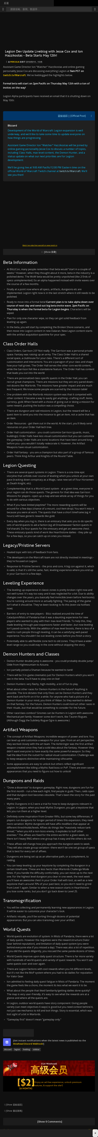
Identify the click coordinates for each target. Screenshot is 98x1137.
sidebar (36, 1049)
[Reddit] (22, 1033)
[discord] (7, 1042)
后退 (6, 3)
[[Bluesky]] (7, 1033)
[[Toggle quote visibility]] (91, 115)
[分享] (95, 9)
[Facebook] (14, 1033)
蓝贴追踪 (63, 116)
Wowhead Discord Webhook (28, 1043)
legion (17, 1049)
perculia (14, 62)
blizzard (7, 1049)
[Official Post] (78, 116)
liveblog (26, 1049)
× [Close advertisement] (95, 1133)
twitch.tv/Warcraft (14, 75)
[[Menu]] (3, 9)
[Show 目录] (50, 251)
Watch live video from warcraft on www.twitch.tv (39, 245)
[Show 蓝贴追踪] (14, 1104)
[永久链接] (30, 1033)
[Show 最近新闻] (14, 1110)
